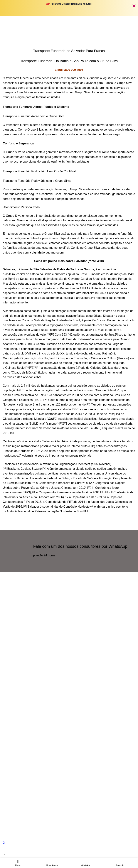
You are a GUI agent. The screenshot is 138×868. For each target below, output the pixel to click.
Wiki (100, 261)
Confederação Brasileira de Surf (59, 482)
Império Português (119, 278)
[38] (34, 492)
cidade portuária (79, 441)
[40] (106, 492)
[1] (116, 334)
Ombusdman (10, 678)
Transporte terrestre (14, 712)
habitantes (48, 385)
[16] (52, 334)
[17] (26, 343)
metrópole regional (21, 414)
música (68, 297)
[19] (27, 367)
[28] (36, 413)
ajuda (7, 652)
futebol (95, 501)
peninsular (23, 339)
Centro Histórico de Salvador (55, 344)
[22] (38, 367)
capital (20, 274)
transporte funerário (19, 78)
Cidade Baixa (39, 329)
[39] (102, 492)
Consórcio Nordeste (76, 506)
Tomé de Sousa (18, 278)
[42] (104, 497)
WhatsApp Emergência (16, 672)
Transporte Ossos (13, 731)
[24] (39, 377)
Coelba (25, 468)
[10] (84, 288)
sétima (23, 404)
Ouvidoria (8, 659)
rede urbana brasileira (104, 409)
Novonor (104, 464)
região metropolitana (58, 390)
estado (34, 274)
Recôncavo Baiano (104, 320)
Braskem (13, 468)
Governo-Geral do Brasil (84, 278)
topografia (56, 325)
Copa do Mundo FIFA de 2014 (65, 501)
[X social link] (6, 637)
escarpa (70, 329)
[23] (35, 377)
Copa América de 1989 (87, 497)
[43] (25, 506)
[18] (30, 343)
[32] (33, 450)
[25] (19, 390)
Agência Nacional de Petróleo (26, 511)
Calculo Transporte (14, 750)
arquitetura (83, 297)
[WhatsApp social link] (15, 637)
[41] (66, 497)
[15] (48, 334)
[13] (104, 292)
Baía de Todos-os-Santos (82, 339)
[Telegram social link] (25, 637)
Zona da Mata (31, 320)
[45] (86, 511)
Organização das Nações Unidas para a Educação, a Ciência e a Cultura (68, 358)
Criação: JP (30, 835)
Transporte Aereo (13, 706)
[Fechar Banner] (134, 6)
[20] (31, 367)
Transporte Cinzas (13, 725)
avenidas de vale (34, 334)
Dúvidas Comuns (13, 756)
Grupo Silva (125, 831)
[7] (20, 455)
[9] (81, 288)
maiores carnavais (46, 362)
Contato (7, 665)
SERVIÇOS (9, 700)
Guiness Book (14, 367)
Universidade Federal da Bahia (49, 478)
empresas (71, 455)
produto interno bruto (74, 446)
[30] (65, 423)
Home (34, 34)
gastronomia (54, 297)
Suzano (37, 468)
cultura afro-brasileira (80, 293)
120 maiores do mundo (70, 404)
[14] (93, 297)
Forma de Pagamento (15, 768)
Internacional (10, 719)
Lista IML (8, 762)
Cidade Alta (20, 329)
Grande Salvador (107, 390)
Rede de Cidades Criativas (95, 367)
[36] (83, 482)
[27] (88, 404)
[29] (61, 423)
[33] (4, 468)
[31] (12, 432)
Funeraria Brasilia (13, 684)
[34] (44, 468)
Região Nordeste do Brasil (62, 320)
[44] (91, 506)
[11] (97, 292)
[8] (4, 283)
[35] (33, 482)
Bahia (47, 274)
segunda (74, 399)
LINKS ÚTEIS (11, 743)
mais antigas (44, 283)
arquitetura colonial (59, 348)
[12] (101, 292)
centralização (14, 311)
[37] (89, 487)
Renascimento (69, 288)
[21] (35, 367)
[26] (45, 399)
